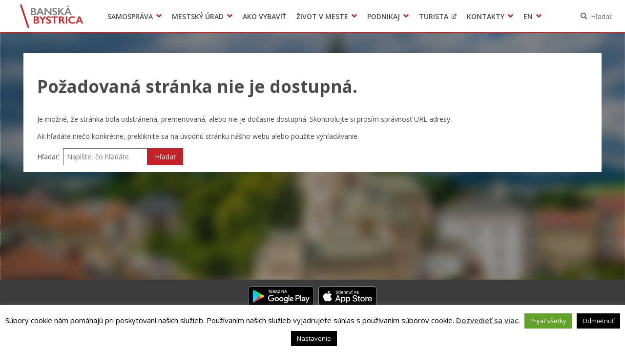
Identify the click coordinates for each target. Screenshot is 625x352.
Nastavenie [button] (314, 338)
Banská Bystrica (52, 16)
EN (528, 16)
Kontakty (485, 16)
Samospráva (130, 16)
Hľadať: (48, 156)
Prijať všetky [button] (548, 320)
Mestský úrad (198, 16)
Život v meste (322, 16)
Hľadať (601, 16)
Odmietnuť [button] (598, 320)
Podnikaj (383, 16)
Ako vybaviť (264, 16)
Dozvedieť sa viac (487, 320)
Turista (433, 16)
